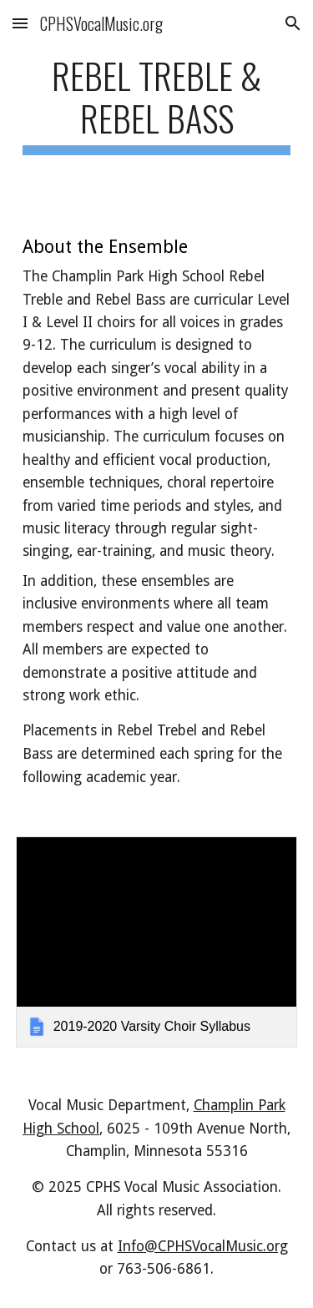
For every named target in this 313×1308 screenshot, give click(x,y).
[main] (157, 104)
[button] (20, 23)
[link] (157, 942)
